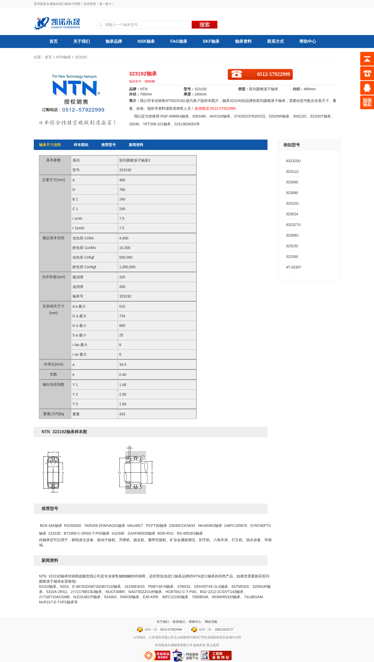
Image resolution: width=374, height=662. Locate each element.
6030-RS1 (165, 533)
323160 (292, 256)
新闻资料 (136, 145)
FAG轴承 (178, 41)
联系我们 (179, 622)
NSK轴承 (146, 41)
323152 (292, 246)
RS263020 (72, 525)
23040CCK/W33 (182, 525)
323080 (292, 193)
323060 (292, 182)
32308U (292, 235)
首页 (53, 41)
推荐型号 (108, 145)
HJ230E (118, 533)
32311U (292, 171)
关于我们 (81, 41)
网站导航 (211, 622)
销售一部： (163, 629)
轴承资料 (243, 41)
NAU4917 (135, 525)
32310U (292, 203)
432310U (293, 161)
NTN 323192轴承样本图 (64, 432)
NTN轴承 (63, 57)
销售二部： (216, 629)
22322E (54, 533)
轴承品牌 (113, 41)
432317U (293, 225)
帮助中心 (307, 41)
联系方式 (275, 41)
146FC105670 (235, 525)
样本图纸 (81, 145)
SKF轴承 (211, 41)
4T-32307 (293, 267)
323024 (292, 214)
